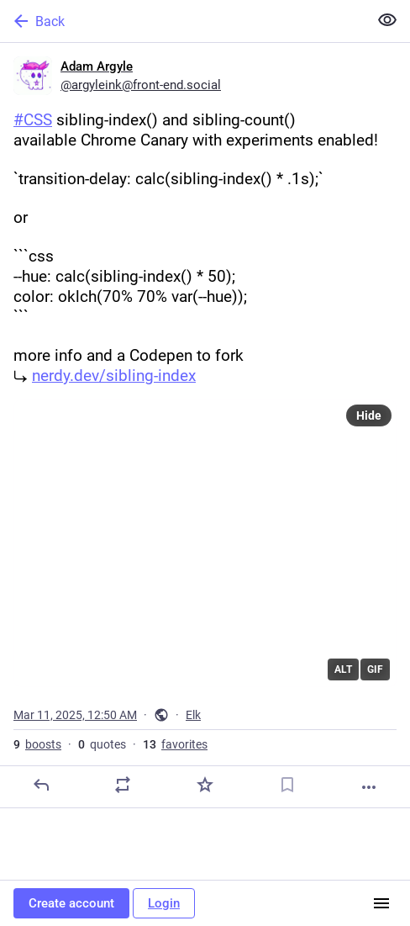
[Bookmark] (287, 785)
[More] (369, 787)
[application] (205, 543)
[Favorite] (205, 785)
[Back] (182, 21)
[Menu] (381, 903)
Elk (193, 715)
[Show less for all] (387, 20)
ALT (343, 669)
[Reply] (41, 785)
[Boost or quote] (123, 785)
